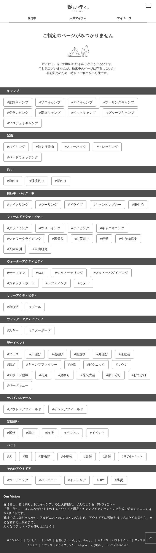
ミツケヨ (47, 545)
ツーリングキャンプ (119, 102)
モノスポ (140, 540)
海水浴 (14, 307)
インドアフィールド (68, 409)
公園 (73, 364)
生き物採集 (129, 238)
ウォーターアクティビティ (25, 261)
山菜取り (82, 238)
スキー (14, 330)
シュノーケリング (70, 273)
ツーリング (49, 204)
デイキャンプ (82, 102)
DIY (101, 480)
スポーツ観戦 (18, 375)
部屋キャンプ (50, 112)
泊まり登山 (46, 147)
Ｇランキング (14, 540)
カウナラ (32, 545)
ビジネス (72, 432)
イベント (98, 432)
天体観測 (15, 249)
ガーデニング (18, 480)
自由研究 (41, 249)
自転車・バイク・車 (20, 193)
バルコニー (49, 480)
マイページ (124, 18)
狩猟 (105, 238)
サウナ (122, 364)
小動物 (68, 456)
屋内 (31, 432)
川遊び (36, 354)
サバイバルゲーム (19, 398)
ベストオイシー (121, 540)
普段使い (13, 421)
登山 (10, 135)
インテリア (78, 480)
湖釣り (62, 181)
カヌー (84, 283)
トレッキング (108, 147)
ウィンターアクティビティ (25, 319)
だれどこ (32, 540)
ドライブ (76, 204)
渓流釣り (37, 181)
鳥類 (107, 456)
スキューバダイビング (112, 273)
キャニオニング (113, 228)
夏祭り (65, 375)
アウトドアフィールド (25, 409)
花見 (44, 375)
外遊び (103, 354)
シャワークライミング (25, 238)
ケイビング (81, 228)
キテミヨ (103, 540)
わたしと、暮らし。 (82, 540)
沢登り (59, 238)
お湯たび (61, 540)
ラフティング (57, 283)
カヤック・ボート (22, 283)
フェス (14, 354)
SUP (41, 273)
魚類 (88, 456)
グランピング (18, 112)
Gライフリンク (65, 545)
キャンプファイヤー (42, 364)
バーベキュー (18, 385)
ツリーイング (50, 228)
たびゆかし (97, 545)
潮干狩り (114, 375)
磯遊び (58, 354)
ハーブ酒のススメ (118, 544)
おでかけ (140, 375)
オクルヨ (46, 540)
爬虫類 (45, 456)
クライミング (18, 228)
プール (36, 307)
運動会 (125, 354)
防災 (120, 480)
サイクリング (18, 204)
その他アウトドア (19, 468)
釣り (10, 169)
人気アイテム (78, 18)
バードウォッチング (23, 157)
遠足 (12, 364)
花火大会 (88, 375)
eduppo (82, 545)
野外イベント (16, 342)
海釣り (14, 181)
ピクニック (97, 364)
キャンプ (13, 91)
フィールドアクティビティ (25, 216)
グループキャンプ (121, 112)
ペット (11, 445)
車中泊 (139, 204)
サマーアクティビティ (22, 295)
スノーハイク (76, 147)
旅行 (50, 432)
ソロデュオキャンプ (23, 123)
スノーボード (41, 330)
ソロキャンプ (50, 102)
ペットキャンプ (84, 112)
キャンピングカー (108, 204)
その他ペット (133, 456)
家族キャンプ (18, 102)
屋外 (12, 432)
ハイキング (17, 147)
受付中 (32, 18)
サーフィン (17, 273)
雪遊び (81, 354)
